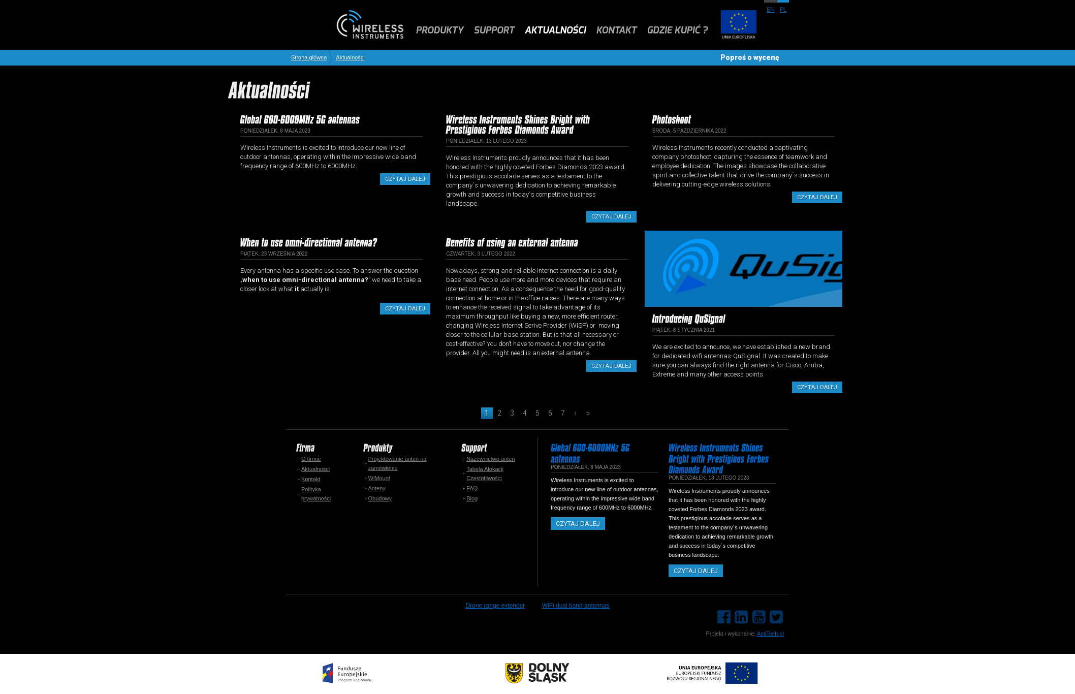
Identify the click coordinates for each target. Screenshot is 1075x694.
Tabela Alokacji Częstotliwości (484, 473)
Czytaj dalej (405, 179)
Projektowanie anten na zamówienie (397, 463)
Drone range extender (495, 605)
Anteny (377, 488)
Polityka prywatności (316, 493)
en (771, 9)
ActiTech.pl (770, 633)
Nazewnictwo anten (490, 459)
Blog (472, 498)
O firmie (311, 459)
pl (783, 9)
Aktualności (350, 57)
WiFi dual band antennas (576, 605)
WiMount (379, 478)
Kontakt (310, 479)
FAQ (472, 488)
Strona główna (309, 57)
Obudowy (380, 498)
